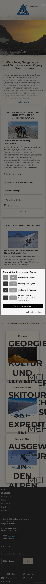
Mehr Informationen (34, 312)
